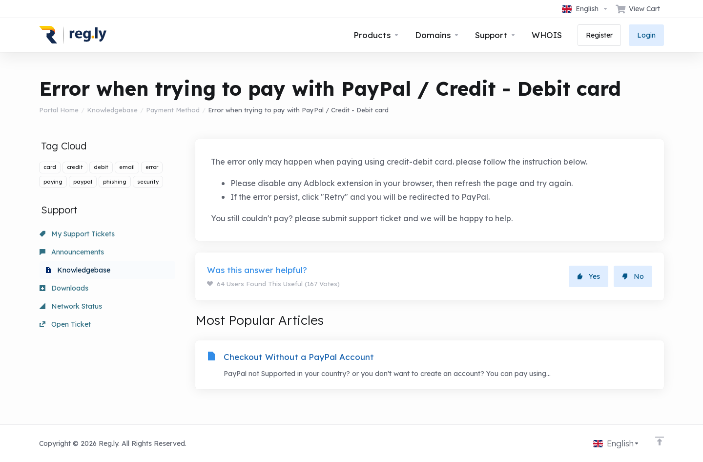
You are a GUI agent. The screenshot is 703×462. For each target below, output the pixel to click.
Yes (588, 276)
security (148, 181)
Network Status (71, 306)
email (127, 167)
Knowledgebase (112, 110)
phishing (114, 181)
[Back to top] (659, 441)
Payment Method (173, 110)
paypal (82, 181)
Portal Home (59, 110)
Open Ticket (65, 324)
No (633, 276)
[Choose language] (585, 9)
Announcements (72, 252)
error (151, 167)
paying (52, 181)
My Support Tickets (77, 234)
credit (75, 167)
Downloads (64, 288)
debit (101, 167)
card (49, 167)
